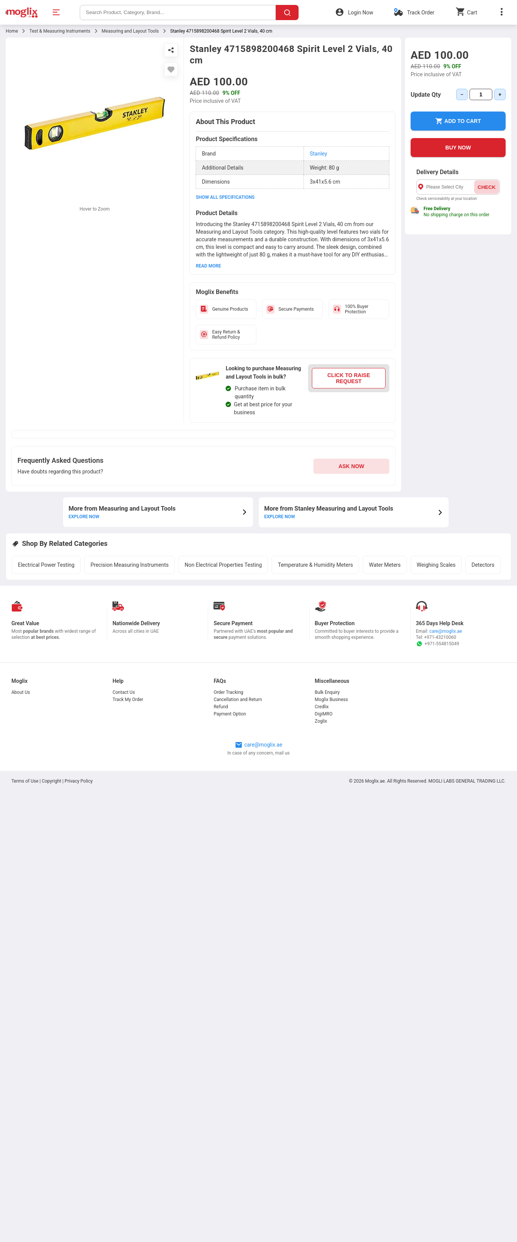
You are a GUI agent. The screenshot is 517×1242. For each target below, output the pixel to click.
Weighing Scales (436, 565)
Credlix (322, 706)
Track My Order (127, 699)
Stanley (318, 154)
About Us (20, 692)
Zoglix (321, 721)
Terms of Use (25, 781)
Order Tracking (228, 692)
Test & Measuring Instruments (59, 31)
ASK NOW (351, 466)
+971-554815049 (437, 643)
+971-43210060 (440, 637)
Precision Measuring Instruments (129, 565)
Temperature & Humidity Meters (315, 565)
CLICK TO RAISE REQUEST (348, 378)
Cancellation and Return (237, 699)
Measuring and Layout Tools (130, 31)
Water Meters (385, 565)
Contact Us (123, 692)
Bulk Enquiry (327, 692)
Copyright (51, 781)
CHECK (486, 187)
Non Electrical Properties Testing (223, 565)
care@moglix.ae (445, 631)
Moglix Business (331, 699)
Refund (220, 706)
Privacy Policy (79, 781)
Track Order (420, 12)
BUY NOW (458, 148)
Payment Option (229, 714)
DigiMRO (324, 714)
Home (12, 31)
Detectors (482, 565)
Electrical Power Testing (46, 565)
